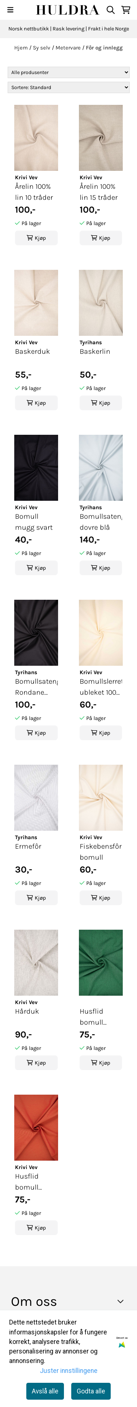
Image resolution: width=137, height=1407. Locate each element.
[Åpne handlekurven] (125, 10)
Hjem (21, 47)
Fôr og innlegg (104, 47)
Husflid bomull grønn (91, 1017)
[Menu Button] (10, 10)
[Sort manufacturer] (69, 72)
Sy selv (42, 47)
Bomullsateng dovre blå (101, 522)
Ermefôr (28, 846)
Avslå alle (45, 1391)
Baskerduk (32, 351)
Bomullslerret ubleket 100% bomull (101, 687)
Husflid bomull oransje (27, 1182)
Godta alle (91, 1391)
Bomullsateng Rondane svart (36, 687)
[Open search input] (111, 10)
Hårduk (27, 1011)
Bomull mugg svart (34, 522)
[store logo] (68, 10)
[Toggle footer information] (122, 1301)
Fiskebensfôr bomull (101, 852)
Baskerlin (95, 351)
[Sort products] (69, 87)
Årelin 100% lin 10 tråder (34, 192)
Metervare (69, 47)
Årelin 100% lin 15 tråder (99, 192)
